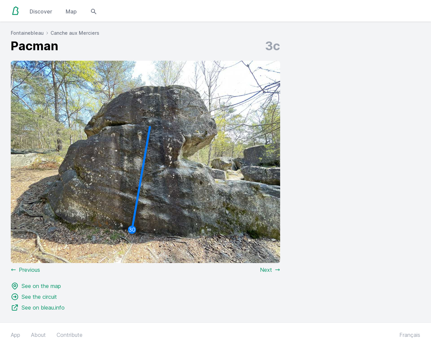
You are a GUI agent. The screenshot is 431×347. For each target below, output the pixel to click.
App (15, 334)
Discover (41, 11)
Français (409, 334)
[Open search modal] (93, 11)
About (38, 334)
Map (71, 11)
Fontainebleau (27, 33)
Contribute (69, 334)
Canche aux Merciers (75, 33)
